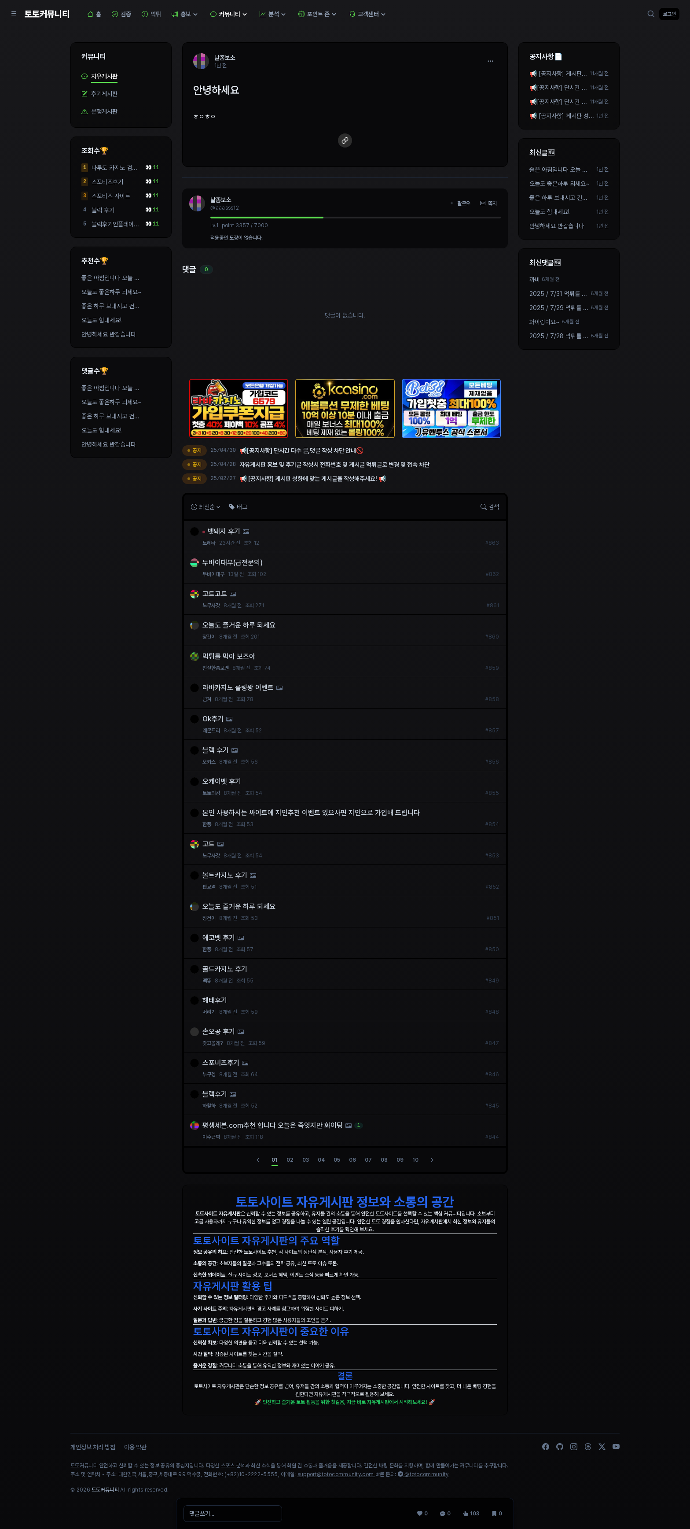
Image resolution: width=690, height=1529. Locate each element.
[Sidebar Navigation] (14, 14)
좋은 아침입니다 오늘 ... (110, 277)
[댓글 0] (445, 1514)
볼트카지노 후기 (224, 875)
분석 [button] (274, 14)
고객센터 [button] (368, 14)
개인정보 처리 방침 (92, 1447)
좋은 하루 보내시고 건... (110, 306)
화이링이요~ (544, 321)
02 (290, 1160)
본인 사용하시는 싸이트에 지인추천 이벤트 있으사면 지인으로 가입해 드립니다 (311, 813)
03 (305, 1160)
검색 (490, 506)
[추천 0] (422, 1514)
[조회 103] (471, 1514)
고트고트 (214, 594)
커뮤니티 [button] (229, 14)
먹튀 (151, 14)
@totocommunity (423, 1474)
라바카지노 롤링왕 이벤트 (238, 687)
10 (415, 1160)
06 (352, 1160)
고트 (208, 844)
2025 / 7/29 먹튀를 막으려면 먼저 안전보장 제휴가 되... (558, 308)
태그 (238, 506)
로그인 (669, 14)
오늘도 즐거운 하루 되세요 (238, 625)
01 (275, 1160)
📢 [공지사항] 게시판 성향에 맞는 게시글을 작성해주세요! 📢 (558, 74)
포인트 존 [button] (318, 14)
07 (368, 1160)
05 (337, 1160)
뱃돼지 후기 (224, 531)
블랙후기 (214, 1094)
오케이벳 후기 (221, 781)
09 (400, 1160)
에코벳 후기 (218, 938)
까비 (534, 279)
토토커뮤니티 (47, 14)
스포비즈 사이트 (111, 195)
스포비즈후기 (107, 181)
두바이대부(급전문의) (232, 562)
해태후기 (214, 1000)
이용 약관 (135, 1447)
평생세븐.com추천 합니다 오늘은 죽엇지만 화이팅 (272, 1125)
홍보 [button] (186, 14)
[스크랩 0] (496, 1514)
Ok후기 (213, 719)
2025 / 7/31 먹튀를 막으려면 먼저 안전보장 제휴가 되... (558, 294)
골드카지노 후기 (224, 969)
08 (384, 1160)
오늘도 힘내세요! (101, 320)
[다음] (432, 1160)
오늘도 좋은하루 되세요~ (111, 291)
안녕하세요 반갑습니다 (108, 334)
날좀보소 (220, 199)
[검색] (651, 14)
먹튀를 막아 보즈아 (228, 656)
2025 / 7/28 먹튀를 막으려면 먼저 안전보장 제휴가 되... (558, 336)
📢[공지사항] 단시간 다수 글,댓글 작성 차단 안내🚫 (558, 102)
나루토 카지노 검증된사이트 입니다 (114, 168)
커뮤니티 (93, 56)
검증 (121, 14)
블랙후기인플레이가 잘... (115, 225)
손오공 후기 (218, 1031)
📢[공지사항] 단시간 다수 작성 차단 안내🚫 (558, 88)
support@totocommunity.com (336, 1474)
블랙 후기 (103, 210)
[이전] (257, 1160)
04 (321, 1160)
